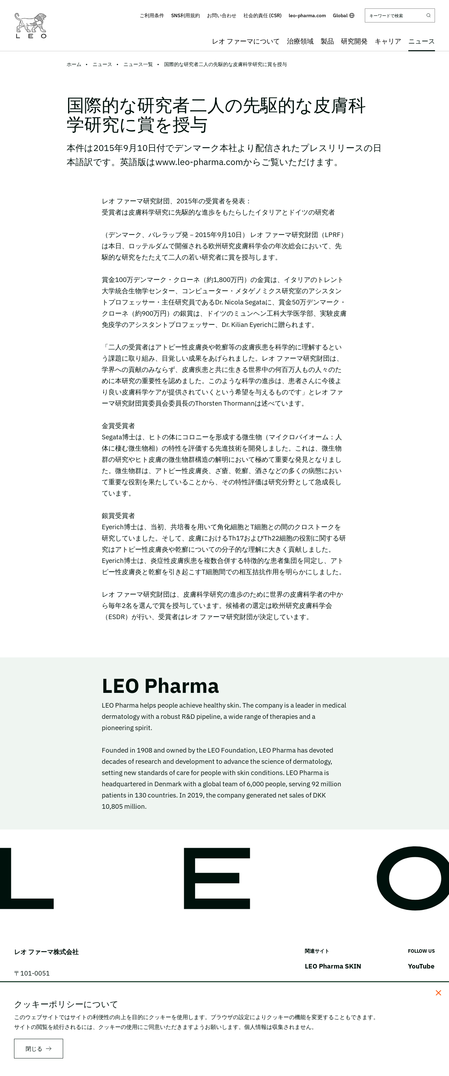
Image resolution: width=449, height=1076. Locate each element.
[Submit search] (428, 15)
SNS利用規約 (185, 15)
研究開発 (354, 41)
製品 (327, 41)
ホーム (74, 64)
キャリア (388, 41)
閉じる (34, 1048)
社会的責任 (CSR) (262, 15)
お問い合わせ (221, 15)
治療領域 (300, 41)
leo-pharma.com (307, 15)
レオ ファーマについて (246, 41)
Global (343, 15)
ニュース (421, 41)
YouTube (421, 966)
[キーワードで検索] (400, 15)
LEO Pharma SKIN (333, 966)
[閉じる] (438, 993)
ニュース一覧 (138, 64)
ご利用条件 (152, 15)
